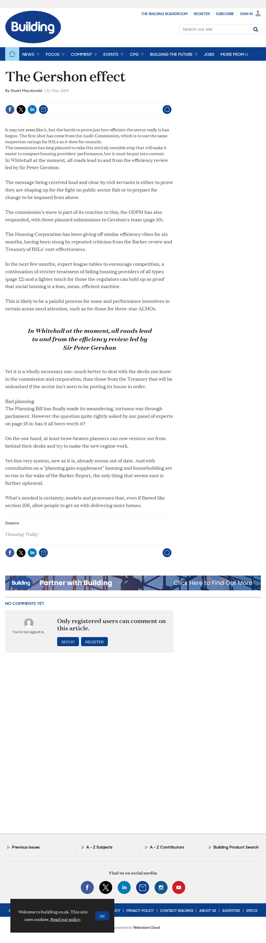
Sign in (68, 641)
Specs (251, 910)
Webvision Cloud (146, 927)
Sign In (246, 14)
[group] (233, 54)
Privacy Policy (140, 910)
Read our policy (65, 919)
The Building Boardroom (164, 14)
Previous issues (26, 847)
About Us (207, 910)
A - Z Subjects (99, 847)
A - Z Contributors (167, 847)
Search (255, 29)
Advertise (231, 910)
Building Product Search (236, 847)
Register (202, 14)
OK (102, 916)
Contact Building (176, 910)
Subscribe (225, 14)
